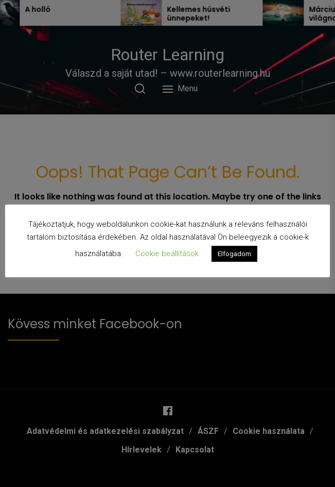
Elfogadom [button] (234, 254)
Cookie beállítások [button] (167, 253)
